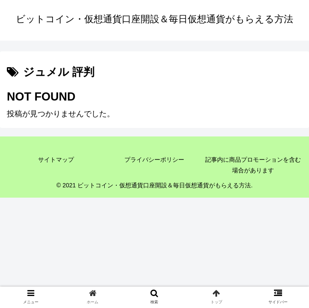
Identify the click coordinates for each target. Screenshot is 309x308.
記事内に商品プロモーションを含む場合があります (253, 165)
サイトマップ (56, 159)
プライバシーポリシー (154, 159)
